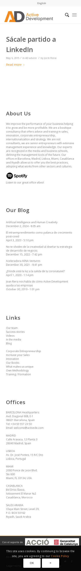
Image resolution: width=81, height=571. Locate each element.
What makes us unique (19, 366)
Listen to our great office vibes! (25, 180)
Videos (10, 335)
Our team (12, 328)
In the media (13, 339)
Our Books (12, 363)
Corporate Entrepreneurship (23, 351)
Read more (16, 65)
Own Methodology (17, 370)
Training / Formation (18, 374)
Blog (9, 343)
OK (32, 563)
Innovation (12, 359)
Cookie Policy (60, 556)
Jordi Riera (50, 58)
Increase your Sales (18, 355)
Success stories (15, 332)
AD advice (31, 58)
